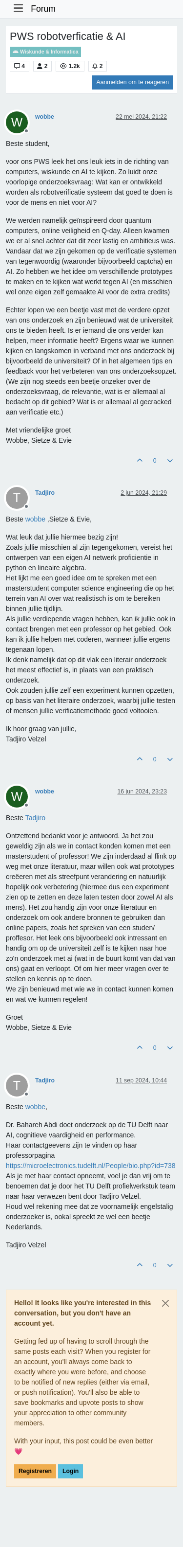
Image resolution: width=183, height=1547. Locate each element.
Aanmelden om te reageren (133, 82)
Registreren (35, 1471)
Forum (43, 9)
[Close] (165, 1303)
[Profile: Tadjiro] (35, 818)
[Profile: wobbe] (35, 519)
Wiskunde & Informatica (45, 52)
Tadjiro (45, 492)
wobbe (44, 116)
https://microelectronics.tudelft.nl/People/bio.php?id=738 (91, 1165)
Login (70, 1471)
